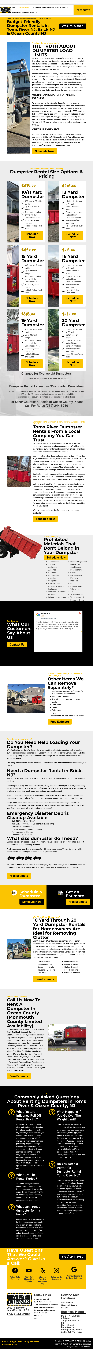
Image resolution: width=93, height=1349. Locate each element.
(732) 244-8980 (22, 821)
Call (66, 716)
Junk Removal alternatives (64, 763)
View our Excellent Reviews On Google (74, 1277)
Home (15, 7)
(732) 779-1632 (22, 824)
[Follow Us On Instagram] (56, 1270)
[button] (35, 631)
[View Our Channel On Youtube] (29, 1270)
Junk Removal (37, 7)
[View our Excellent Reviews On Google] (74, 1269)
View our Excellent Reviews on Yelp (42, 1280)
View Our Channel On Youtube (29, 1279)
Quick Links (42, 1295)
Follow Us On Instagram (56, 1278)
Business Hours (72, 1312)
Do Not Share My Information (27, 1342)
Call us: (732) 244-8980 (81, 2)
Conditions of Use (9, 1344)
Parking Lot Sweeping (61, 7)
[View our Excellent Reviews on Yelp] (43, 1270)
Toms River (26, 1040)
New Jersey (19, 1070)
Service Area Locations (70, 1296)
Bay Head (16, 1032)
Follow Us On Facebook (15, 1278)
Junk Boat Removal (47, 7)
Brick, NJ (35, 778)
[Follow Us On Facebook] (15, 1270)
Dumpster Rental (25, 7)
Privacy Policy (8, 1342)
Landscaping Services (29, 12)
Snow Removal (16, 12)
